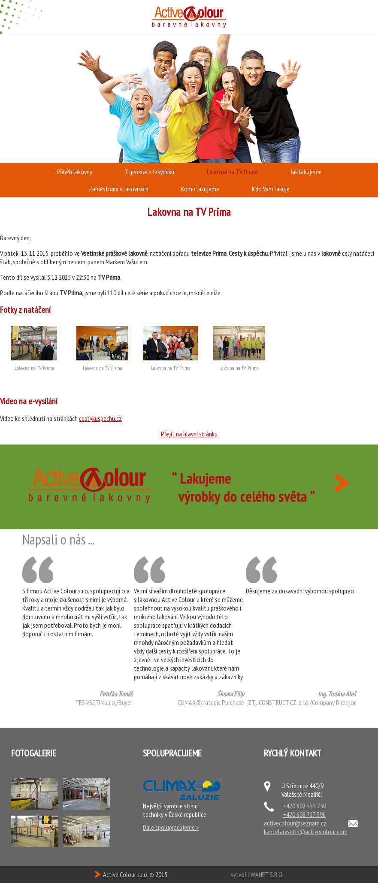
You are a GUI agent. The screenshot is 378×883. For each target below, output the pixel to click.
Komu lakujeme (200, 188)
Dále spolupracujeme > (171, 827)
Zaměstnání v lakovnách (118, 188)
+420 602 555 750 (304, 805)
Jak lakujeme (306, 171)
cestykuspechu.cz (100, 418)
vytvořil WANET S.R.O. (257, 874)
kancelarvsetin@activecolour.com (306, 831)
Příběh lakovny (74, 171)
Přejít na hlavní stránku (189, 433)
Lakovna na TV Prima (232, 171)
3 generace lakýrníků (149, 171)
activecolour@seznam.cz (295, 823)
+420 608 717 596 (304, 814)
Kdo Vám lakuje (271, 188)
